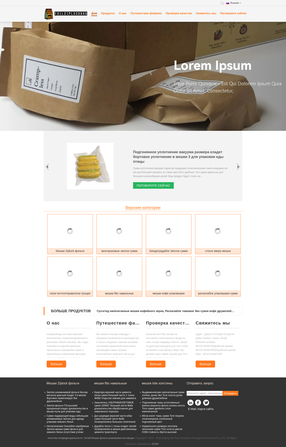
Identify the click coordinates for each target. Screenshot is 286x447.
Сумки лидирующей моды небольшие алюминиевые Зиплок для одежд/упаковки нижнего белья (67, 418)
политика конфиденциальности (65, 438)
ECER (155, 444)
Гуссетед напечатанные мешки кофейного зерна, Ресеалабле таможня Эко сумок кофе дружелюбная (166, 311)
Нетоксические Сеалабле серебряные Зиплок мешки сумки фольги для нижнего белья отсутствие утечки (68, 429)
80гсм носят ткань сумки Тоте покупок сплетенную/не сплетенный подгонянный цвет (163, 418)
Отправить (230, 393)
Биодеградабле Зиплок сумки (169, 251)
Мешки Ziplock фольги (70, 251)
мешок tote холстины (157, 383)
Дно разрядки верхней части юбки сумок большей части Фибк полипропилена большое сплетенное (114, 418)
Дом (94, 13)
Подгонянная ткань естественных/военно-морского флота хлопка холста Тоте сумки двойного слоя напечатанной (163, 407)
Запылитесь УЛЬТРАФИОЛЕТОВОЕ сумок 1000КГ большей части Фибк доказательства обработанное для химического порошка (114, 407)
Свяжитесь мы (206, 13)
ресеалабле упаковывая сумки (218, 293)
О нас (123, 13)
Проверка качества (179, 13)
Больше (56, 364)
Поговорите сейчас (233, 13)
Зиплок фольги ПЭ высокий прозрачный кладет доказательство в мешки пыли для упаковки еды (67, 408)
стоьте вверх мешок (218, 251)
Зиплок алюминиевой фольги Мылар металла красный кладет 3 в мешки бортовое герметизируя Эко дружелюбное (67, 397)
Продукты (108, 13)
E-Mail (192, 409)
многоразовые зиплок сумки (119, 251)
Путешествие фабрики (146, 13)
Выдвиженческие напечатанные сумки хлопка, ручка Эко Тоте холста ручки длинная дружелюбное (163, 395)
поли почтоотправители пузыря (70, 293)
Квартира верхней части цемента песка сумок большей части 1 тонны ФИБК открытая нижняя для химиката (115, 395)
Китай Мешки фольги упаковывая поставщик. (109, 438)
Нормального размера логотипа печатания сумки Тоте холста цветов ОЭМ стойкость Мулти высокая (162, 429)
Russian (235, 3)
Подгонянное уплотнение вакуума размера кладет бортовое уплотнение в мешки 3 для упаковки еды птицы (178, 157)
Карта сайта (205, 409)
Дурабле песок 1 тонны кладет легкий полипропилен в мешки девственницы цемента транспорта (115, 429)
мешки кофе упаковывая (169, 293)
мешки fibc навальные (119, 293)
